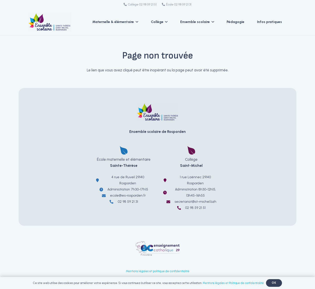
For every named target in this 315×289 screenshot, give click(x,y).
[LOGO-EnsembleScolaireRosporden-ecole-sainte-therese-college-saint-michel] (53, 22)
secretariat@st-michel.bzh (195, 201)
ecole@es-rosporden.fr (128, 195)
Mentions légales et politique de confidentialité (157, 271)
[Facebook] (214, 5)
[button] (136, 21)
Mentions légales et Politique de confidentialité (233, 283)
